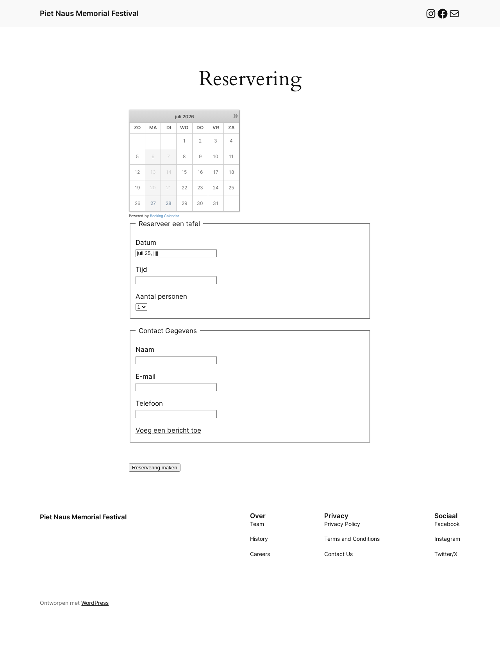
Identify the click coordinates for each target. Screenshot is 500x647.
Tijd (141, 269)
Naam (145, 349)
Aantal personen (161, 296)
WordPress (95, 602)
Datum (146, 242)
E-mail (145, 376)
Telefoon (149, 403)
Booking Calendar (164, 216)
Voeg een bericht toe (168, 430)
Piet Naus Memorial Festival (89, 13)
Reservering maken (154, 468)
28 (168, 203)
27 (153, 203)
